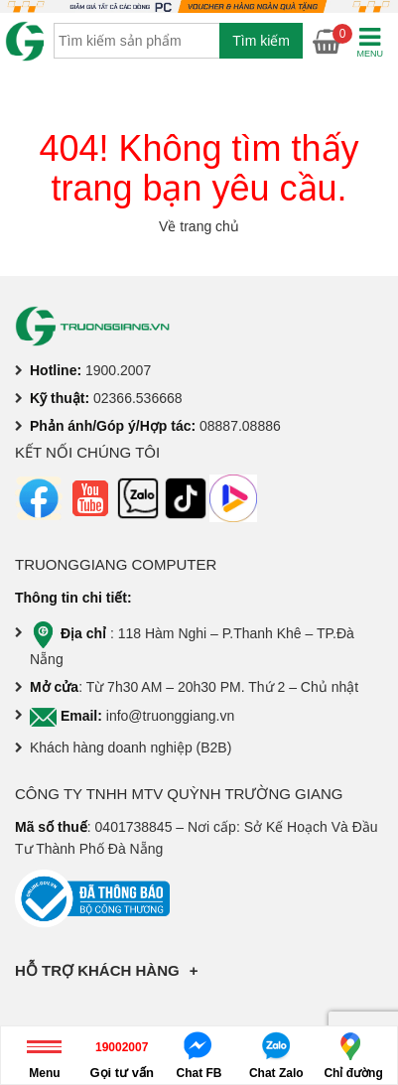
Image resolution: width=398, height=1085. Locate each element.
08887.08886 (240, 426)
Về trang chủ (199, 226)
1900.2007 (118, 370)
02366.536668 (138, 398)
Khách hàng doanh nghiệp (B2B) (130, 747)
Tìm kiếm (261, 41)
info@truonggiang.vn (170, 716)
